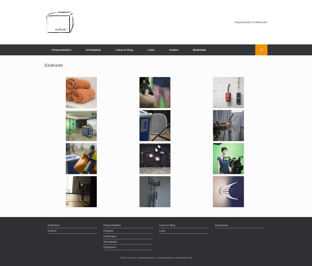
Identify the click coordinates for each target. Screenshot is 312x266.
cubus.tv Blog (124, 49)
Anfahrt (173, 49)
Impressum (221, 225)
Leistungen (110, 236)
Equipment (109, 247)
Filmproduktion (61, 49)
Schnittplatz (93, 49)
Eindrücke (199, 49)
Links (151, 49)
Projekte (108, 230)
